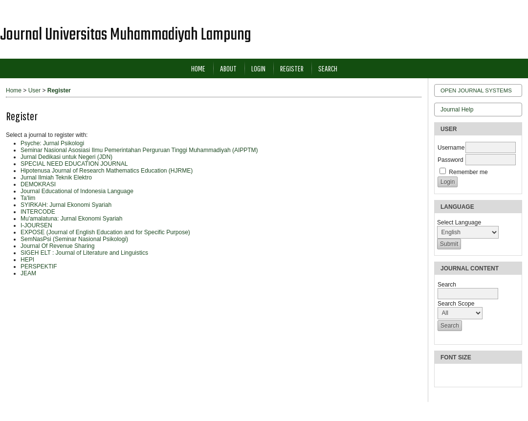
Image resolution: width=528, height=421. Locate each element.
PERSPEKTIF (39, 266)
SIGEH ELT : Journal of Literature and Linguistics (84, 252)
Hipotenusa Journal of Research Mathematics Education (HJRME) (107, 170)
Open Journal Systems (476, 90)
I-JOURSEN (36, 225)
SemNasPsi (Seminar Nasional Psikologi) (74, 239)
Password (450, 159)
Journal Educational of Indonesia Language (77, 191)
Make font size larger (477, 375)
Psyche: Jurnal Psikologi (52, 143)
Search (327, 68)
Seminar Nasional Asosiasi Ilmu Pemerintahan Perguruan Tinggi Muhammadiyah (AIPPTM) (139, 150)
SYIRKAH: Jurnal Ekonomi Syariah (66, 204)
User (34, 90)
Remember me (468, 172)
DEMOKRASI (38, 184)
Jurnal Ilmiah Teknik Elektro (56, 177)
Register (292, 68)
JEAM (28, 273)
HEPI (27, 259)
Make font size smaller (446, 375)
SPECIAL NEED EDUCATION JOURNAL (74, 163)
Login (258, 68)
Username (451, 147)
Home (198, 68)
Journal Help (456, 109)
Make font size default (461, 375)
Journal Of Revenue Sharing (57, 246)
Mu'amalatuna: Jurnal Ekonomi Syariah (71, 218)
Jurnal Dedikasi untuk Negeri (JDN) (66, 157)
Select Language (459, 222)
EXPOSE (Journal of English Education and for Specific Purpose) (105, 232)
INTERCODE (38, 211)
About (228, 68)
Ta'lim (28, 198)
